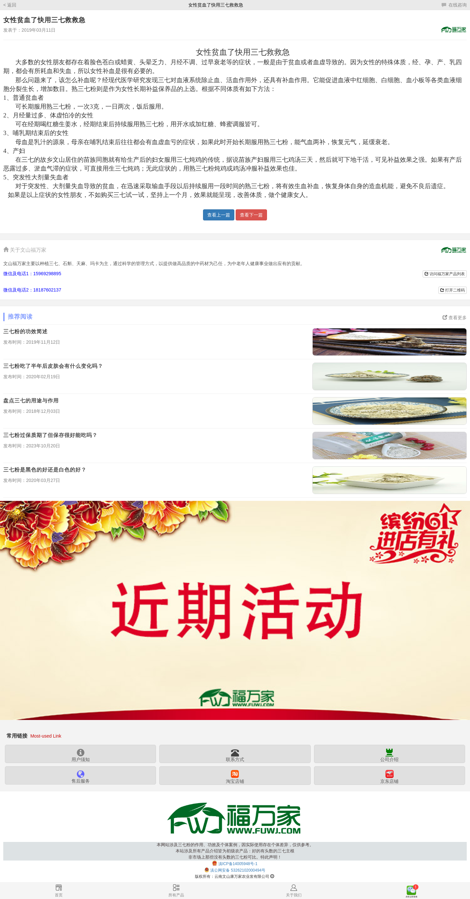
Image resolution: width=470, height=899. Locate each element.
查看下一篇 (251, 214)
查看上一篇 (218, 214)
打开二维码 (452, 290)
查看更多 (455, 317)
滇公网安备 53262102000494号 (237, 870)
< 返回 (9, 4)
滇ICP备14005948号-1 (238, 864)
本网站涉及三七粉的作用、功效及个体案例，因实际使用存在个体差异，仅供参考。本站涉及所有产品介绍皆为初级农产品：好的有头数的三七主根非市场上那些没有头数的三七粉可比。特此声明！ (235, 851)
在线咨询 (454, 4)
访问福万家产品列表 (445, 274)
